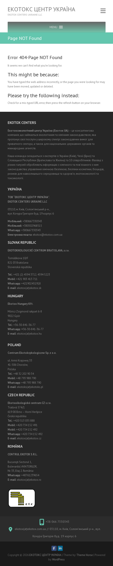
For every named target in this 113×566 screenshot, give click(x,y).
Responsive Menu (103, 11)
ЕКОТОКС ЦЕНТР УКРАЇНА (41, 9)
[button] (53, 27)
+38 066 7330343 (57, 522)
